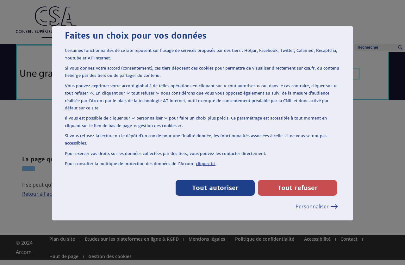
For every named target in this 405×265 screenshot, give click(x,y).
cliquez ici (205, 163)
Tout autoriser (215, 188)
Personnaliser (316, 206)
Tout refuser (297, 188)
